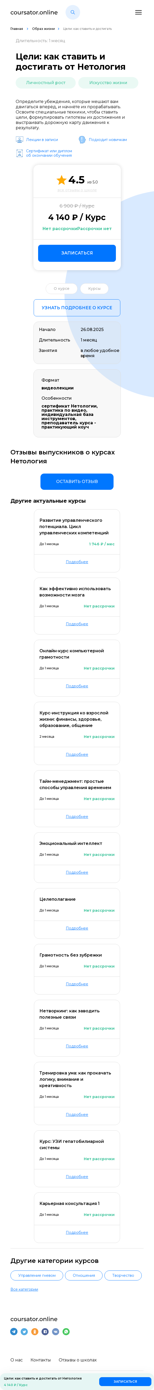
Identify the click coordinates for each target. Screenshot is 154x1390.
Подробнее (77, 562)
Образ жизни (43, 29)
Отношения (84, 1275)
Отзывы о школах (78, 1360)
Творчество (123, 1275)
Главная (17, 29)
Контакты (41, 1360)
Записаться (77, 253)
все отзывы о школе (77, 190)
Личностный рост (46, 82)
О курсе (61, 288)
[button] (73, 12)
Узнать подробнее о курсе (77, 307)
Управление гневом (37, 1275)
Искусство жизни (108, 82)
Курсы (94, 288)
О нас (16, 1360)
